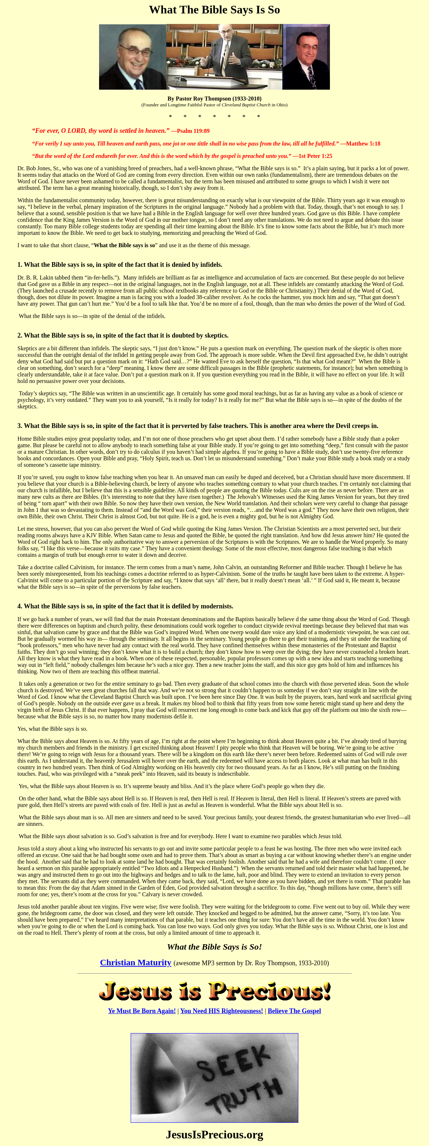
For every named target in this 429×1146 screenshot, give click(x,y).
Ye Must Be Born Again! (142, 1011)
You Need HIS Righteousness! (221, 1011)
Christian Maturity (136, 962)
